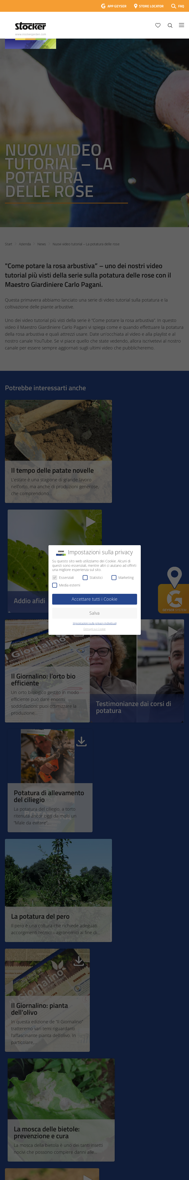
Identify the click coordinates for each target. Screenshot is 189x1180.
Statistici (93, 577)
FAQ (181, 6)
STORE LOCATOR (151, 6)
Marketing (122, 577)
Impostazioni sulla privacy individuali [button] (94, 623)
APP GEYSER (117, 6)
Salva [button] (94, 613)
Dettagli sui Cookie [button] (94, 629)
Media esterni (66, 585)
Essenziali (63, 577)
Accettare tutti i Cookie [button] (94, 599)
